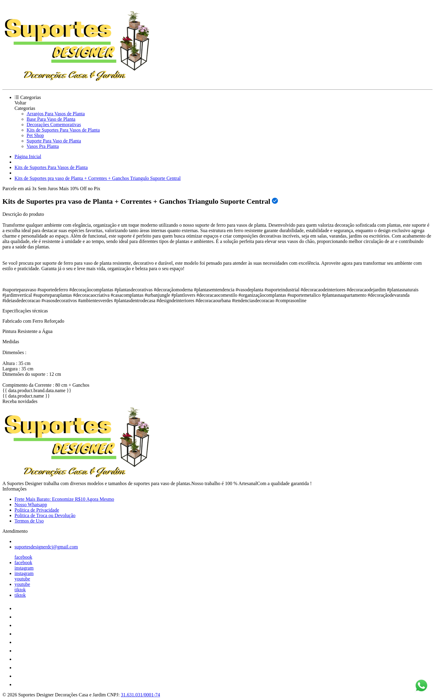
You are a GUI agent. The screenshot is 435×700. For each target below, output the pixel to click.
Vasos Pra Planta (43, 146)
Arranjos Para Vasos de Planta (56, 113)
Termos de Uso (29, 520)
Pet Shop (35, 135)
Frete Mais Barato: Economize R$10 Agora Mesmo (64, 499)
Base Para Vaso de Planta (51, 119)
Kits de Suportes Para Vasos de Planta (63, 130)
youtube (22, 578)
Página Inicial (27, 156)
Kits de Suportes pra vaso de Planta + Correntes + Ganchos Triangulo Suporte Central (97, 178)
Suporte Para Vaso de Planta (54, 140)
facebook (23, 557)
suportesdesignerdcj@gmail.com (46, 546)
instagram (24, 568)
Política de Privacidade (36, 510)
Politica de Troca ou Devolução (45, 515)
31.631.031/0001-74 (140, 694)
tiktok (20, 589)
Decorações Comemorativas (54, 124)
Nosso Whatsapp (30, 504)
